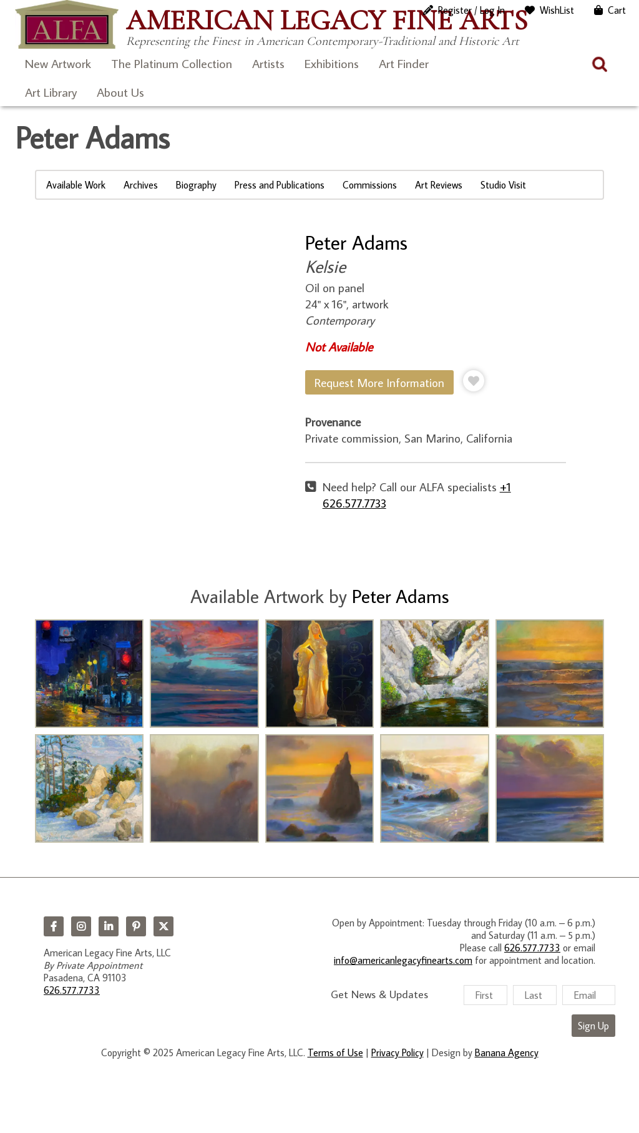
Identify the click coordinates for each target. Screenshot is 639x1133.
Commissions (370, 185)
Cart (617, 10)
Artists (268, 63)
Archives (141, 185)
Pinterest (136, 926)
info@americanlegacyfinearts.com (403, 960)
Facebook (54, 926)
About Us (120, 92)
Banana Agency (507, 1052)
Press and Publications (279, 185)
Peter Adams (356, 242)
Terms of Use (335, 1052)
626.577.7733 (72, 990)
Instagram (81, 926)
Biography (196, 185)
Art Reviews (438, 185)
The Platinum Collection (171, 63)
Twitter (163, 926)
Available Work (75, 185)
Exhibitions (332, 63)
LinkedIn (109, 926)
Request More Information (379, 382)
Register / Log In (471, 10)
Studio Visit (503, 185)
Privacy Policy (397, 1052)
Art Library (51, 92)
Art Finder (404, 63)
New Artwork (58, 63)
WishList (557, 10)
